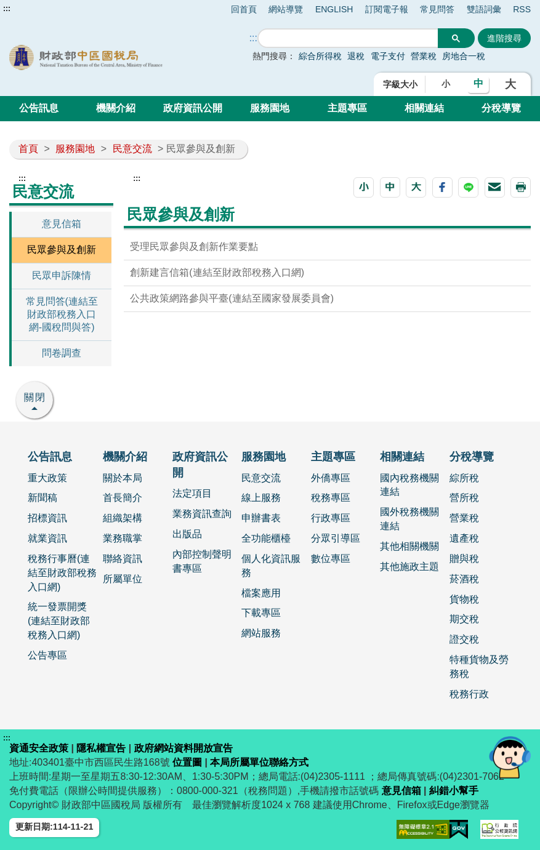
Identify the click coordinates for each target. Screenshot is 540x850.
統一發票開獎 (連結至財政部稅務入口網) (59, 620)
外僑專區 (330, 478)
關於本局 (122, 478)
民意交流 (132, 148)
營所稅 (464, 497)
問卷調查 (61, 353)
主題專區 (347, 108)
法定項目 (192, 493)
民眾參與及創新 (61, 249)
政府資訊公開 (192, 108)
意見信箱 (61, 224)
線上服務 (261, 497)
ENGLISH (334, 9)
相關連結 (424, 108)
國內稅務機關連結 (409, 485)
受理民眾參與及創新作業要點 (194, 246)
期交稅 (464, 619)
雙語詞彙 (484, 9)
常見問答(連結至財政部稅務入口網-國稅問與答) (62, 314)
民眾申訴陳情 (61, 275)
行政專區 (330, 518)
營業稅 (425, 56)
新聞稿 (42, 497)
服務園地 (269, 108)
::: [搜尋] (253, 38)
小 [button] (445, 84)
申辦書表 (261, 518)
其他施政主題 (409, 566)
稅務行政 (469, 694)
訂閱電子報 (386, 9)
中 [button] (478, 83)
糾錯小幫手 (453, 790)
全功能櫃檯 (266, 538)
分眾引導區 (335, 538)
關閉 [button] (35, 397)
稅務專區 (330, 497)
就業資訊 (47, 538)
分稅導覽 (501, 108)
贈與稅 (464, 558)
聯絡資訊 (122, 558)
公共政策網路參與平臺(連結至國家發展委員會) (232, 298)
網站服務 (261, 633)
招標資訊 (47, 518)
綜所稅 (464, 478)
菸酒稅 (464, 579)
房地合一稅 (463, 56)
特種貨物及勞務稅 (479, 666)
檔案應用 (261, 593)
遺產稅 (464, 538)
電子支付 (388, 56)
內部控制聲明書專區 (202, 561)
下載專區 (261, 612)
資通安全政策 (38, 748)
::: (6, 8)
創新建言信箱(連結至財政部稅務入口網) (217, 272)
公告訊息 (38, 108)
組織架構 (122, 518)
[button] (363, 187)
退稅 (356, 56)
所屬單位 (122, 579)
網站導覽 (285, 9)
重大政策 (47, 478)
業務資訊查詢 (202, 513)
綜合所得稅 (320, 56)
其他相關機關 (409, 546)
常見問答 (437, 9)
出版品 (187, 534)
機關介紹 (115, 108)
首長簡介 (122, 497)
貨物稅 (464, 599)
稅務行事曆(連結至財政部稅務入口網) (62, 572)
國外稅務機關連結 (409, 519)
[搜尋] (348, 38)
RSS (522, 9)
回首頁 (244, 9)
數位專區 (330, 558)
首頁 (28, 148)
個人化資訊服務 (270, 565)
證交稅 (464, 639)
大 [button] (510, 84)
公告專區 (47, 655)
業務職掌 (122, 538)
